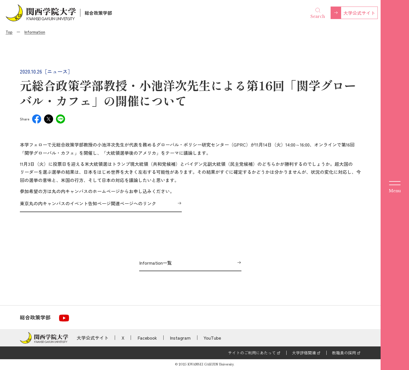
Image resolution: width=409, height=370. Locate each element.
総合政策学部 (98, 12)
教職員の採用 (344, 353)
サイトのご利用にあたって (252, 353)
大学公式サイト (359, 12)
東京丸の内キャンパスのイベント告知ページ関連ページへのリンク (88, 203)
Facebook (147, 337)
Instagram (180, 337)
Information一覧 (155, 262)
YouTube (212, 337)
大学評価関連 (304, 353)
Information (34, 32)
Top (9, 32)
